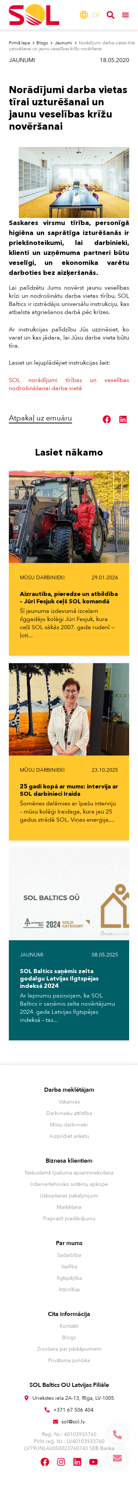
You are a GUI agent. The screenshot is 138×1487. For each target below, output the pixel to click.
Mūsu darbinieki (42, 577)
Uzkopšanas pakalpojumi (69, 1195)
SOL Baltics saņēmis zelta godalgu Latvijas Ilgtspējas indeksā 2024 (59, 978)
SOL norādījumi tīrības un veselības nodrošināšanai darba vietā (69, 384)
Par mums (69, 1243)
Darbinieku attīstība (69, 1113)
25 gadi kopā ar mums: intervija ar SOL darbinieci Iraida (69, 789)
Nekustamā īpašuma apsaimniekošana (69, 1172)
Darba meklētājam (69, 1090)
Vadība (69, 1266)
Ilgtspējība (69, 1278)
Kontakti (69, 1326)
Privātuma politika (69, 1360)
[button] (107, 419)
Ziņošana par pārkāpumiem (69, 1349)
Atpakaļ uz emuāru (40, 418)
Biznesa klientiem (69, 1161)
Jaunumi (22, 60)
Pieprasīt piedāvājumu (69, 1218)
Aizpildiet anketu (69, 1136)
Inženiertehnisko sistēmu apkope (69, 1184)
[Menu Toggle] (125, 14)
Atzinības (69, 1289)
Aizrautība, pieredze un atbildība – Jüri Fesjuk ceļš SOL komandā (69, 597)
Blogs (69, 1337)
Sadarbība (69, 1255)
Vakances (69, 1101)
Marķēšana (69, 1207)
